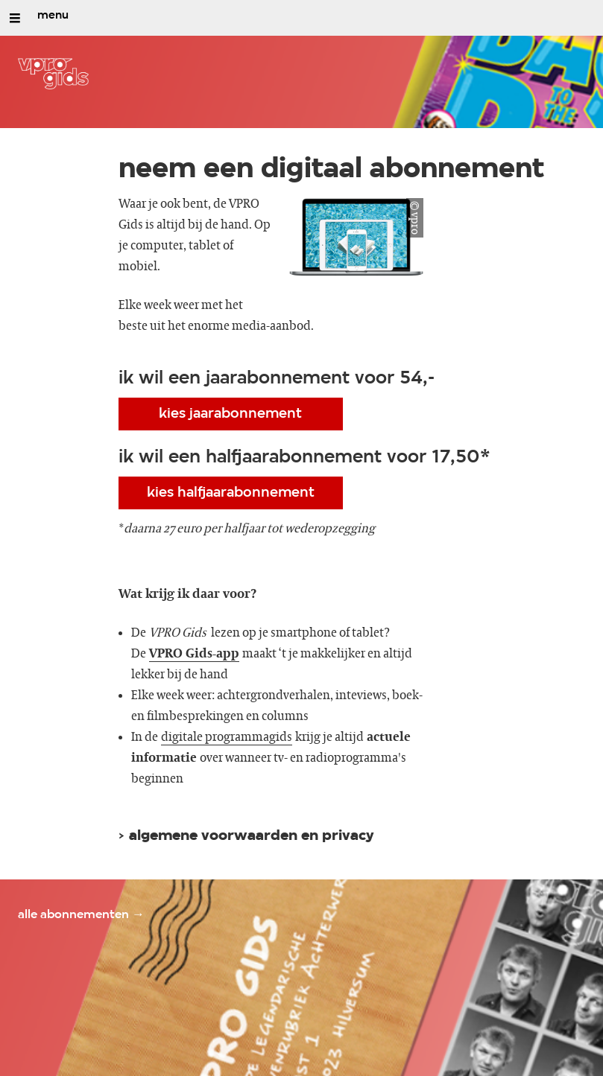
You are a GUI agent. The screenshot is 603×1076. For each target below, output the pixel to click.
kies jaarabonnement (230, 414)
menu (53, 16)
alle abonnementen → (81, 914)
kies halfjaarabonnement (231, 493)
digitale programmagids (226, 737)
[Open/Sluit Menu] (15, 18)
